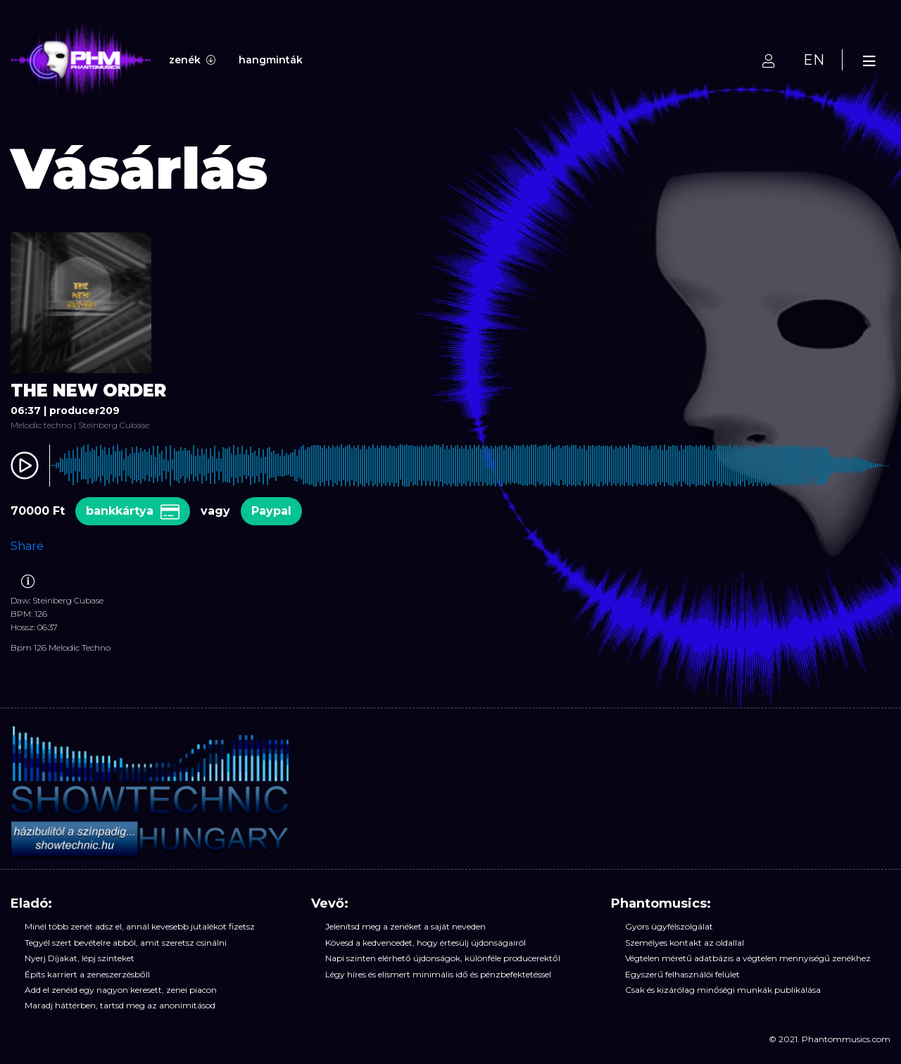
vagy (215, 511)
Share (27, 546)
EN (813, 59)
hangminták (271, 60)
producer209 (84, 410)
